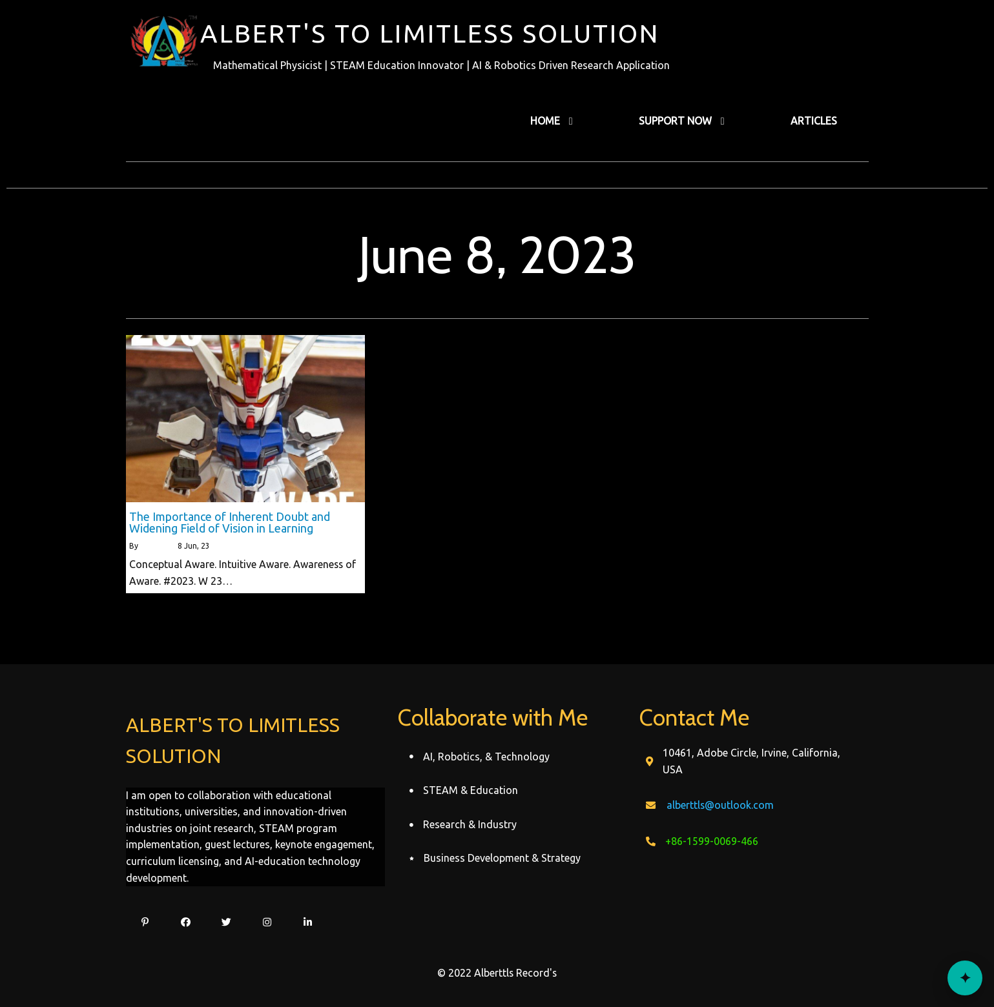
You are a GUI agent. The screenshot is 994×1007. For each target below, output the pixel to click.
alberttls (155, 546)
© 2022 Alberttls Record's (497, 973)
